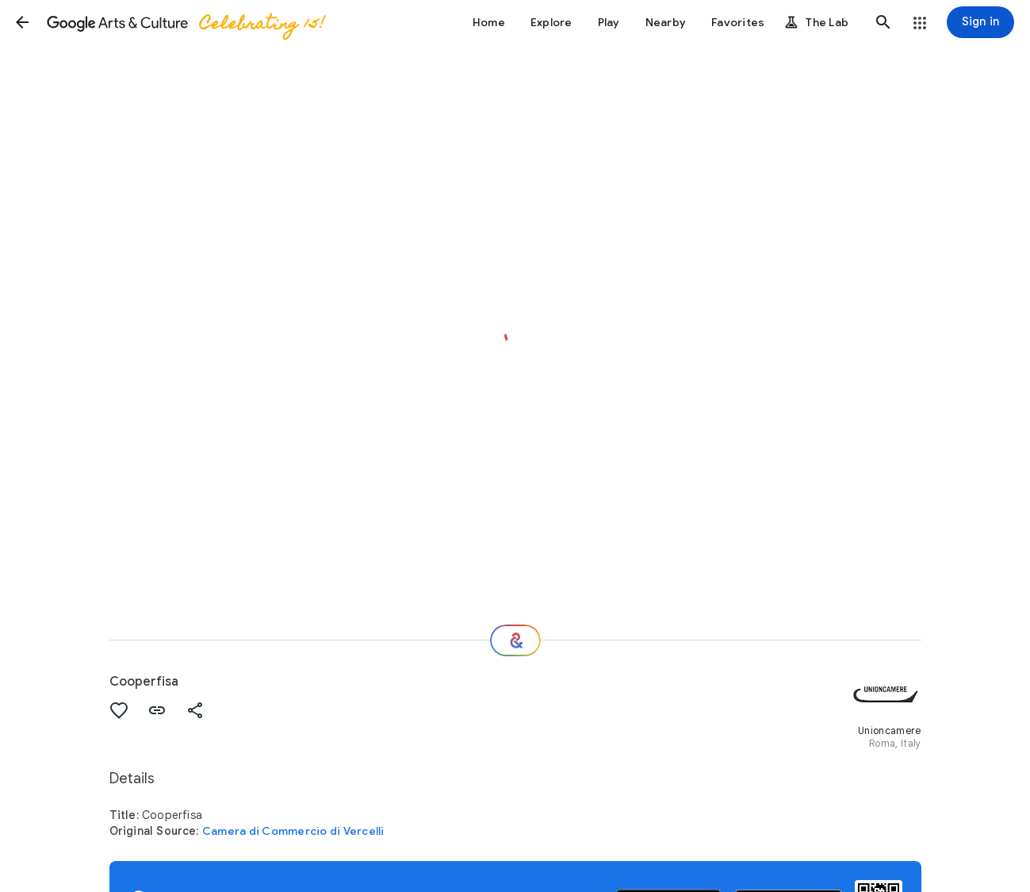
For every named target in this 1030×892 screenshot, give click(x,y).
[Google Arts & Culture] (184, 22)
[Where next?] (515, 640)
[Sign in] (980, 22)
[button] (22, 22)
